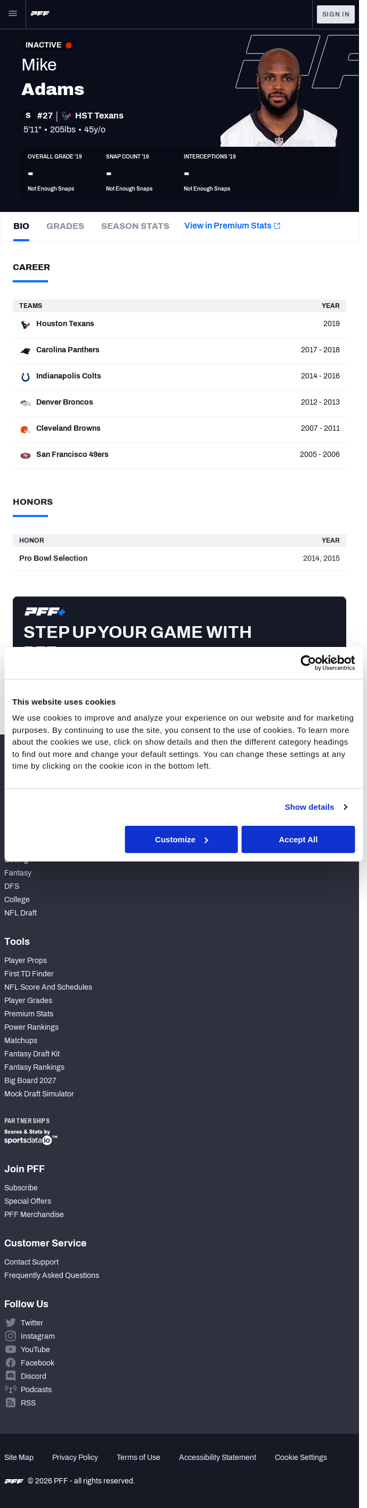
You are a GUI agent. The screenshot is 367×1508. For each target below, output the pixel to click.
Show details (310, 806)
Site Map (19, 1458)
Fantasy (17, 873)
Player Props (25, 961)
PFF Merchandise (34, 1215)
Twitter (32, 1323)
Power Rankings (31, 1027)
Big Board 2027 (30, 1081)
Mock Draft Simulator (39, 1094)
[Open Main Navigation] (12, 14)
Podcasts (36, 1390)
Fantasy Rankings (34, 1067)
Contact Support (31, 1262)
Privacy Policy (75, 1458)
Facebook (37, 1363)
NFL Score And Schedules (48, 987)
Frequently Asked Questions (51, 1276)
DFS (11, 886)
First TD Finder (29, 974)
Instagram (38, 1336)
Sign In (336, 14)
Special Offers (27, 1201)
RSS (28, 1403)
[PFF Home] (40, 14)
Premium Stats (28, 1014)
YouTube (35, 1350)
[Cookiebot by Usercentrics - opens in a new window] (308, 662)
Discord (33, 1376)
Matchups (20, 1041)
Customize (181, 838)
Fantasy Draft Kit (32, 1054)
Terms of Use (138, 1458)
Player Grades (28, 1001)
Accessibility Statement (217, 1458)
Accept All (298, 838)
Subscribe (21, 1188)
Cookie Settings (301, 1458)
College (17, 900)
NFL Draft (20, 913)
